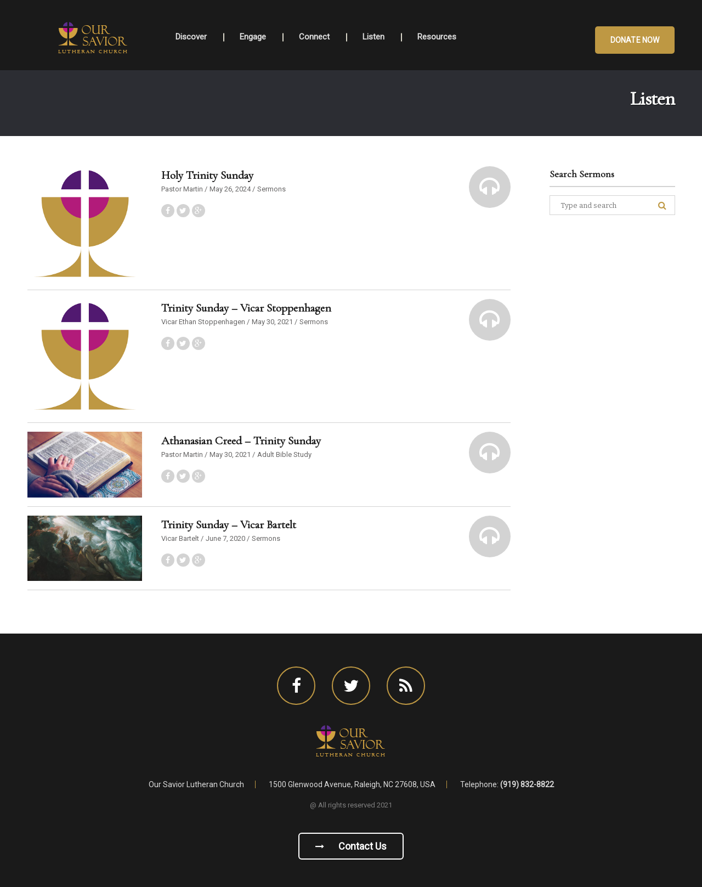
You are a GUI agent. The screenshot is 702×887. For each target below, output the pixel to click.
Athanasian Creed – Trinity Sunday (241, 441)
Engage (253, 37)
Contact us (351, 846)
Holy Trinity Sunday (207, 175)
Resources (436, 37)
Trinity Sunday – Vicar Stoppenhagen (246, 308)
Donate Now (634, 40)
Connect (314, 37)
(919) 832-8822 (527, 784)
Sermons (271, 189)
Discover (191, 37)
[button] (490, 187)
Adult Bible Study (284, 454)
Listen (373, 37)
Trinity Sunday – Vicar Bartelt (228, 525)
